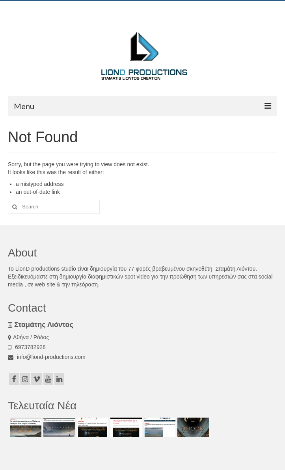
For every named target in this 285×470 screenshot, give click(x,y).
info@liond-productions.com (47, 357)
